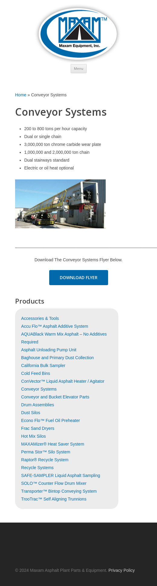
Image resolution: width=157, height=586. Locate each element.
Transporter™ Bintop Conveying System (59, 491)
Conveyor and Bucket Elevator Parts (55, 396)
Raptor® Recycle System (45, 459)
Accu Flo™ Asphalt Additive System (54, 326)
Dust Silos (30, 412)
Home (20, 94)
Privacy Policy (121, 570)
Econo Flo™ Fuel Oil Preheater (50, 420)
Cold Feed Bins (35, 373)
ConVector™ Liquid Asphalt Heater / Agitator (62, 381)
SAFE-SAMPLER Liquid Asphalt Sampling (60, 475)
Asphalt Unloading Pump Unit (48, 349)
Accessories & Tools (40, 318)
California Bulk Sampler (43, 365)
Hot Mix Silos (33, 436)
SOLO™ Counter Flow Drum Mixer (53, 483)
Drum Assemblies (37, 404)
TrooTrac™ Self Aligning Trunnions (53, 499)
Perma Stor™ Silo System (45, 451)
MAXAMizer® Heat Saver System (52, 444)
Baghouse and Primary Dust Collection (57, 357)
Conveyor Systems (38, 389)
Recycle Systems (37, 467)
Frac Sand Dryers (37, 428)
